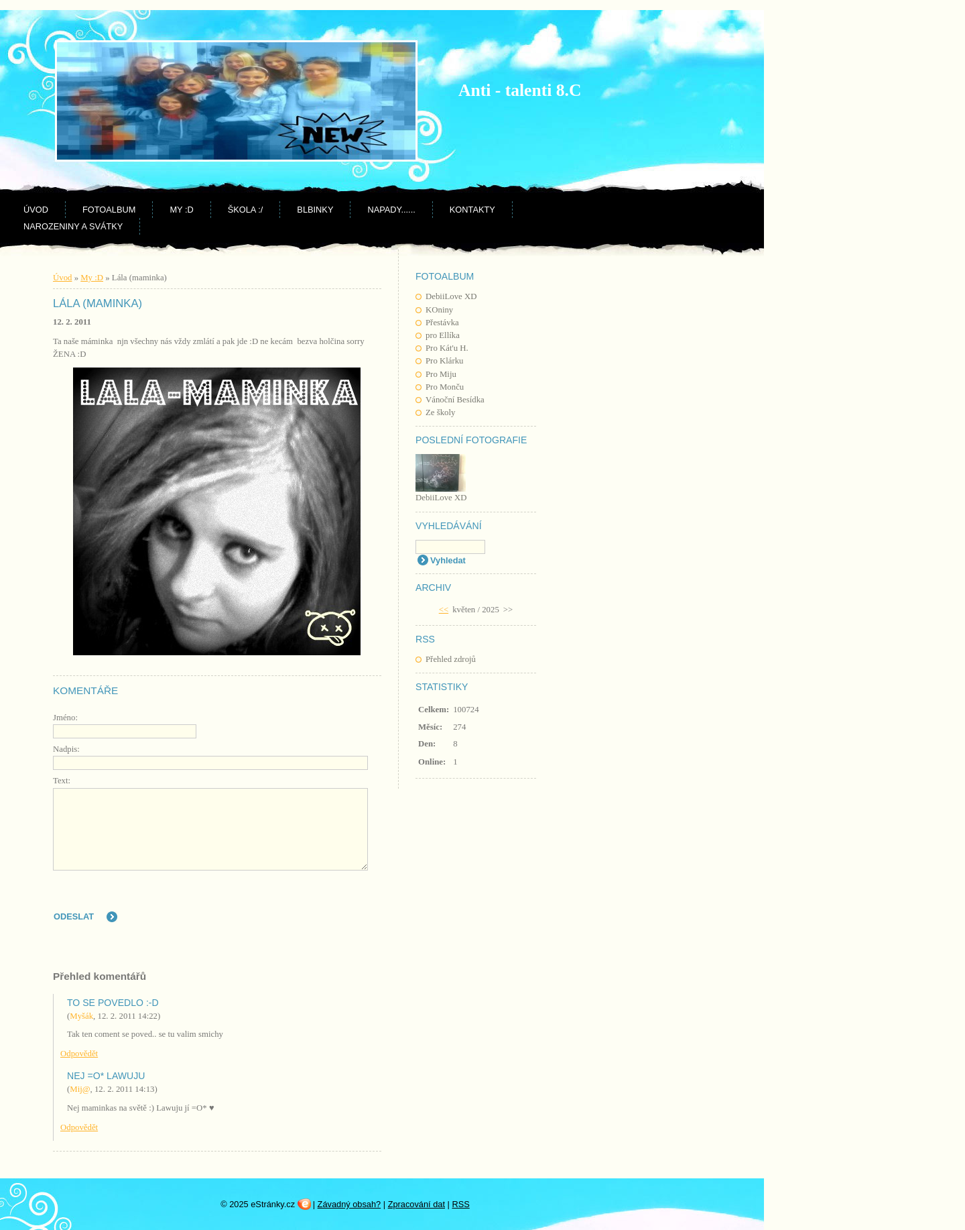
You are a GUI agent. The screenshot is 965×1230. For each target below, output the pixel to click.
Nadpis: (66, 749)
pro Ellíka (443, 335)
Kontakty (472, 210)
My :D (181, 210)
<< (443, 609)
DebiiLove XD (451, 296)
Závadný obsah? (349, 1204)
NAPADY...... (391, 210)
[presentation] (267, 905)
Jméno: (65, 717)
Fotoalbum (108, 210)
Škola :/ (245, 210)
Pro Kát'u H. (447, 348)
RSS (460, 1204)
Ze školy (440, 412)
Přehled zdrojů (451, 659)
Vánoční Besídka (455, 399)
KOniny (439, 310)
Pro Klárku (445, 361)
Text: (61, 780)
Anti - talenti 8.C (519, 90)
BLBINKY (315, 210)
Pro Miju (441, 374)
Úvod (35, 210)
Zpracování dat (416, 1204)
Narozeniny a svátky (73, 226)
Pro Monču (445, 387)
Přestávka (442, 322)
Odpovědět (79, 1053)
